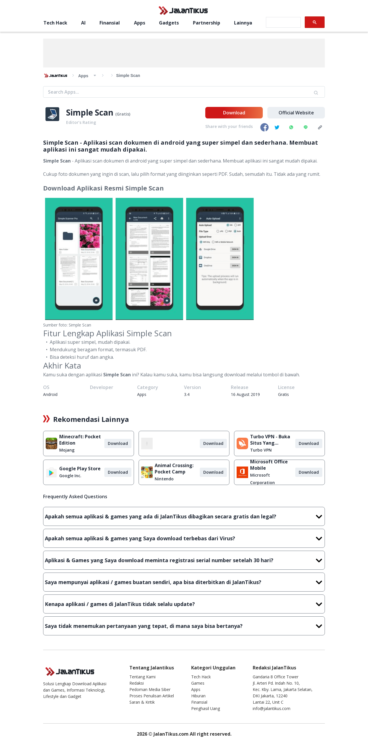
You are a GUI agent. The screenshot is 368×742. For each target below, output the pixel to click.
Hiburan (198, 695)
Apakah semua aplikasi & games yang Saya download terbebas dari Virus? (184, 538)
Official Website (296, 112)
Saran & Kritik (142, 702)
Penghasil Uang (205, 708)
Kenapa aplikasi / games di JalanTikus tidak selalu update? (184, 604)
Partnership (206, 23)
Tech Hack (55, 23)
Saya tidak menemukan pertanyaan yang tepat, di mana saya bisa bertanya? (184, 625)
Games (197, 683)
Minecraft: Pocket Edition (80, 439)
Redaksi (136, 683)
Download (234, 112)
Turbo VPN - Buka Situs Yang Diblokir (270, 439)
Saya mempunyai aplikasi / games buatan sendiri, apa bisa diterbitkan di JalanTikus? (184, 582)
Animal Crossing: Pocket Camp (174, 468)
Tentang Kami (142, 676)
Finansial (109, 23)
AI (83, 23)
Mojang (66, 450)
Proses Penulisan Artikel (151, 695)
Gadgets (169, 23)
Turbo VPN (261, 450)
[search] (283, 22)
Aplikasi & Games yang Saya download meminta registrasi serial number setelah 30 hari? (184, 560)
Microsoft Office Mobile (269, 464)
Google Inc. (70, 475)
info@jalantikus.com (271, 708)
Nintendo (164, 479)
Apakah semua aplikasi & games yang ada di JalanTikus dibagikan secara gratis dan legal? (184, 516)
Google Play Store (80, 468)
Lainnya (243, 23)
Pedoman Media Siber (149, 689)
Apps (139, 23)
